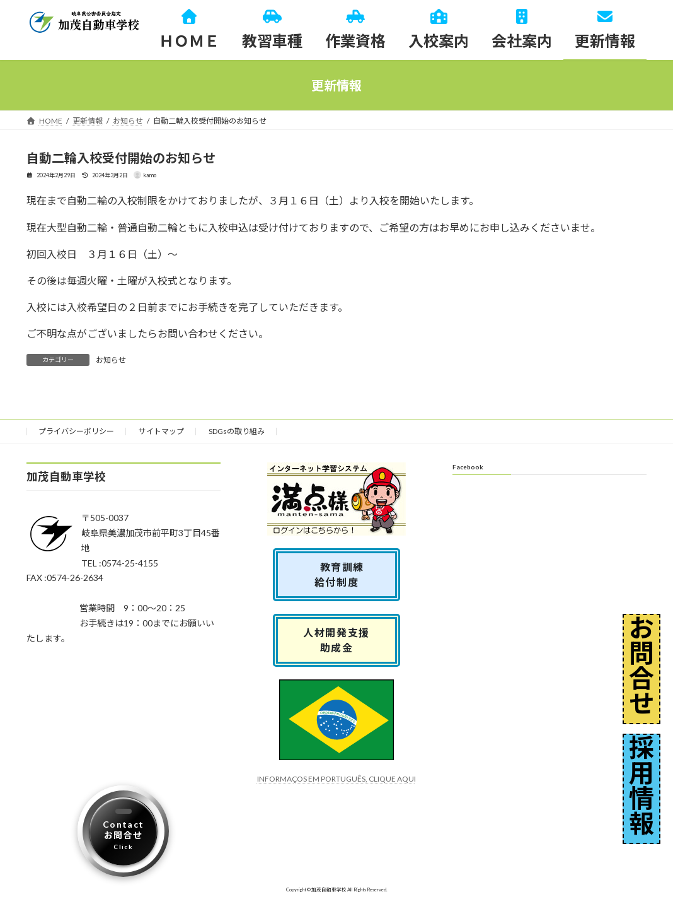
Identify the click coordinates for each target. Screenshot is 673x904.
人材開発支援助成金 (336, 640)
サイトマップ (161, 431)
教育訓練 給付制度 (342, 574)
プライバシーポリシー (76, 431)
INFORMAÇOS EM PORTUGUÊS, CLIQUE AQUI (336, 779)
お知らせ (111, 360)
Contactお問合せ (123, 834)
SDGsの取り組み (237, 431)
